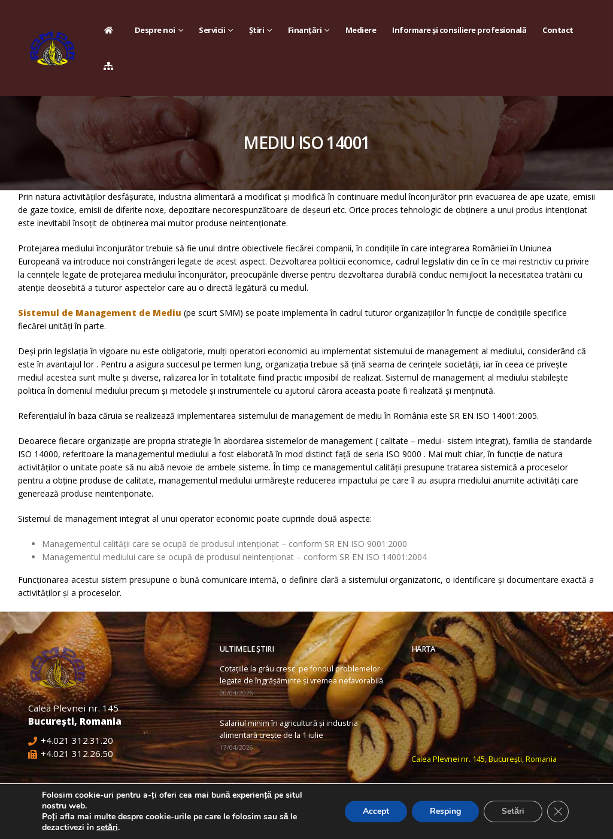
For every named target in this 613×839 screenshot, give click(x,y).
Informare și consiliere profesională (459, 30)
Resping (445, 811)
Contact (557, 30)
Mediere (361, 30)
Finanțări (305, 30)
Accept (376, 811)
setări (107, 827)
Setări (513, 811)
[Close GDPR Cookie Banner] (558, 811)
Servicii (212, 30)
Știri (257, 30)
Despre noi (155, 30)
